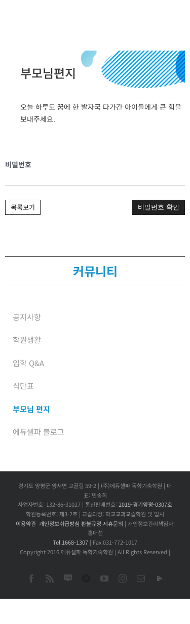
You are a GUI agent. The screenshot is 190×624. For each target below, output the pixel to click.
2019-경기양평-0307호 (145, 504)
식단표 (23, 385)
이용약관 (26, 523)
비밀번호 (18, 164)
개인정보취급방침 (59, 523)
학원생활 (27, 339)
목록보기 (23, 207)
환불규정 (91, 523)
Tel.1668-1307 (70, 542)
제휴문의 (113, 523)
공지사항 (27, 316)
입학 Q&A (28, 363)
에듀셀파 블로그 (38, 431)
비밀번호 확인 (158, 207)
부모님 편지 (31, 409)
